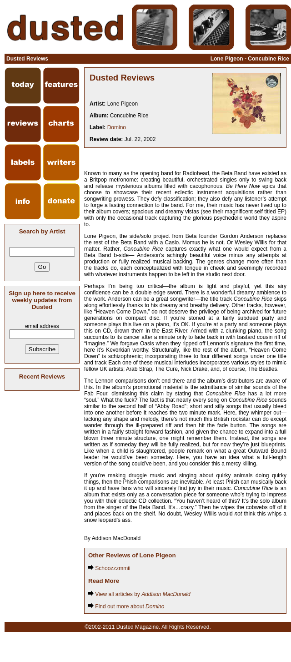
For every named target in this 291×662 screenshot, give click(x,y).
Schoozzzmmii (109, 568)
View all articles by (139, 594)
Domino (116, 127)
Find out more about (126, 606)
